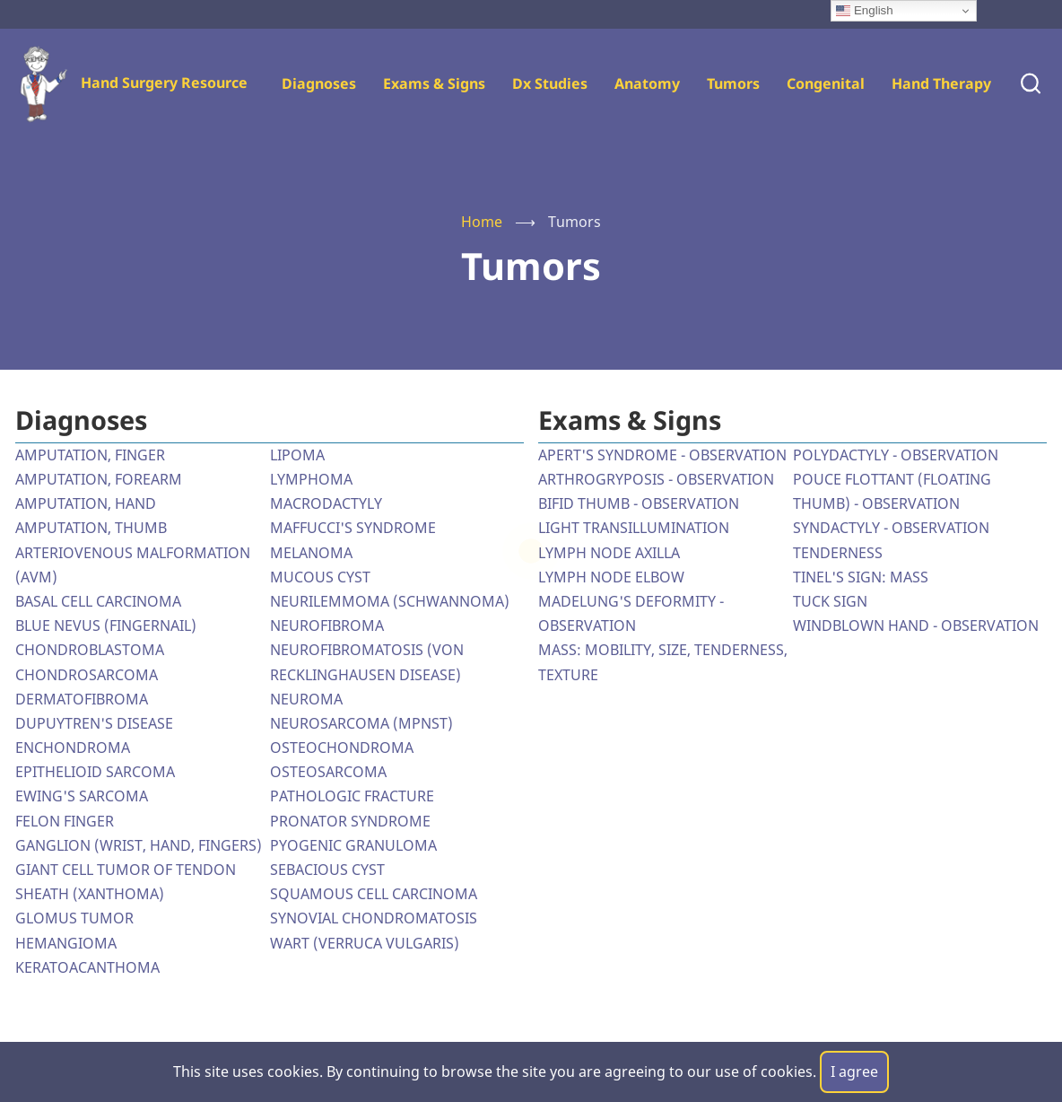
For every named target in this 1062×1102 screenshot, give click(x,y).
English (864, 11)
